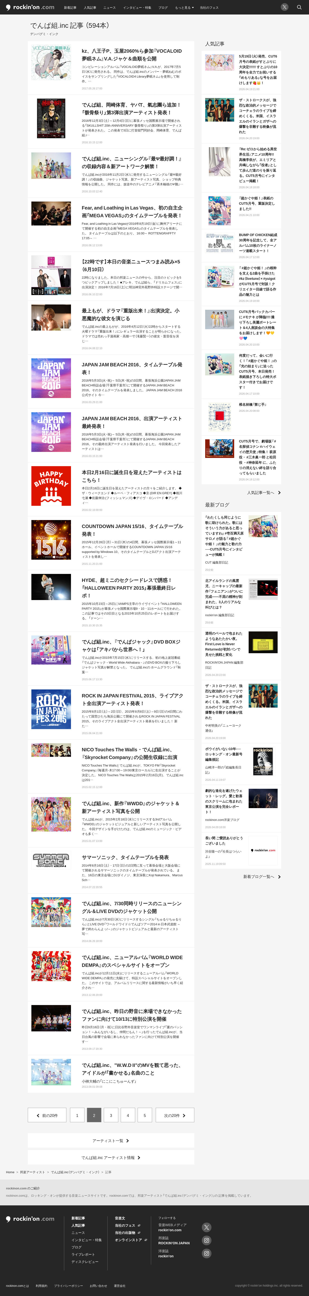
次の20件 (172, 1115)
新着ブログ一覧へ (258, 876)
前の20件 (50, 1115)
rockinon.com (30, 8)
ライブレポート (83, 1254)
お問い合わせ (98, 1285)
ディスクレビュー (84, 1261)
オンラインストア (128, 1239)
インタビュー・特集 (137, 7)
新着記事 (70, 7)
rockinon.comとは (17, 1285)
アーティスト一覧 (107, 1140)
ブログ (163, 7)
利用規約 (41, 1285)
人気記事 (90, 7)
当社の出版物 (125, 1232)
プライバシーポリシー (68, 1285)
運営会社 (120, 1285)
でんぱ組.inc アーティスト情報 (108, 1157)
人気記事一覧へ (260, 492)
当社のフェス (209, 7)
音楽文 (120, 1218)
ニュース (109, 7)
